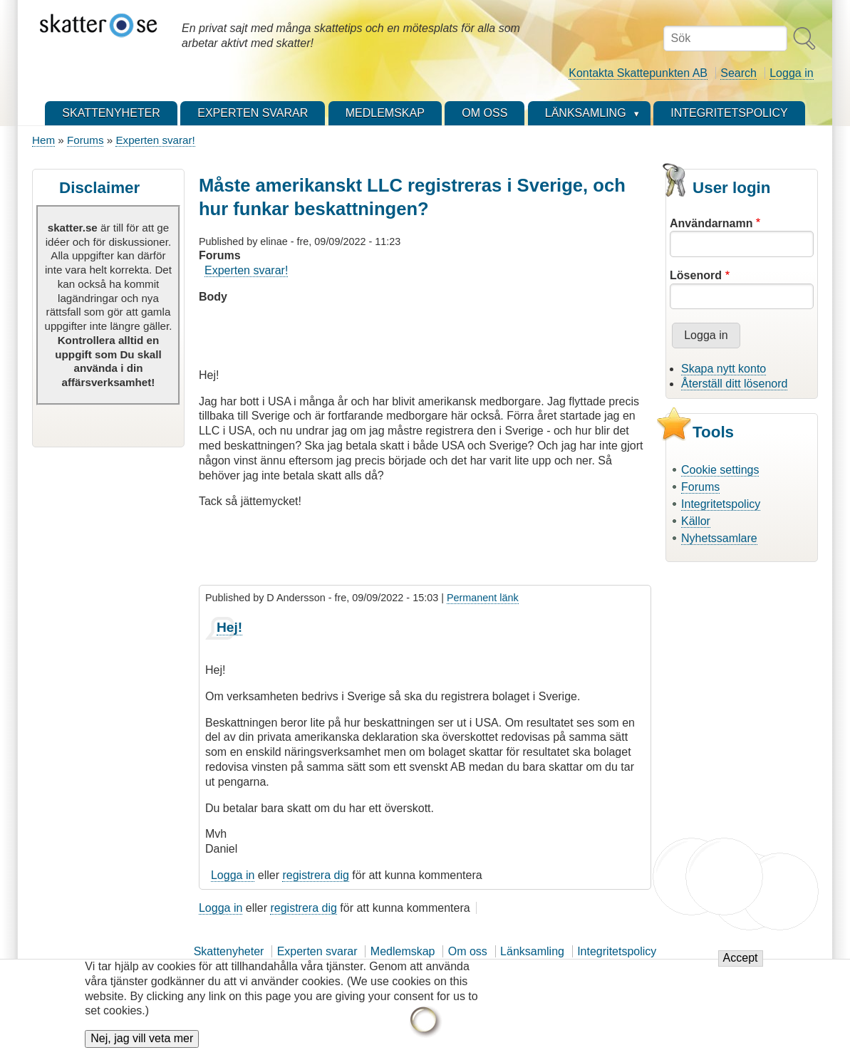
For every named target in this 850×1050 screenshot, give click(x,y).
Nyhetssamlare (719, 538)
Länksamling (532, 951)
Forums (85, 140)
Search (738, 73)
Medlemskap (402, 951)
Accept (740, 966)
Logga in (791, 73)
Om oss (467, 951)
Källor (695, 521)
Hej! (229, 627)
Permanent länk (483, 597)
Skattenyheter (229, 951)
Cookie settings (720, 470)
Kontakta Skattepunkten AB (638, 73)
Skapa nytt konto (723, 369)
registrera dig (315, 875)
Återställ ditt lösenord (734, 384)
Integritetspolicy (720, 504)
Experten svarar (317, 951)
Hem (43, 140)
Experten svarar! (155, 140)
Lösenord (696, 275)
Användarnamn (711, 223)
